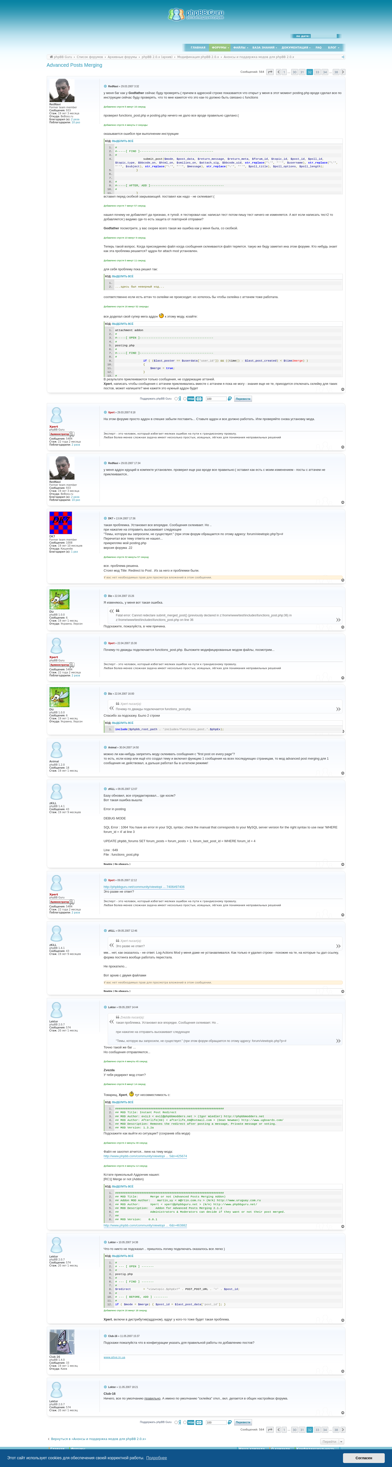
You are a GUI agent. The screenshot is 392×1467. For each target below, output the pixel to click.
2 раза (75, 119)
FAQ (319, 47)
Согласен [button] (364, 1458)
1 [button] (284, 72)
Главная (198, 47)
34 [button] (325, 72)
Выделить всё (123, 141)
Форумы (219, 47)
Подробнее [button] (156, 1458)
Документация (295, 47)
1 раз (74, 551)
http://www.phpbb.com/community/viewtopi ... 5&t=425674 (145, 1156)
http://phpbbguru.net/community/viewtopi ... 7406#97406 (144, 887)
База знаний (263, 47)
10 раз (76, 122)
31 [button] (302, 72)
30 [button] (294, 72)
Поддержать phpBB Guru (156, 398)
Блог (332, 47)
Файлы (240, 47)
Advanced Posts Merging (74, 65)
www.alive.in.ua (114, 1357)
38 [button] (336, 72)
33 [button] (317, 72)
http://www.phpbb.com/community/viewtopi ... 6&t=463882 (145, 1225)
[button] (270, 72)
